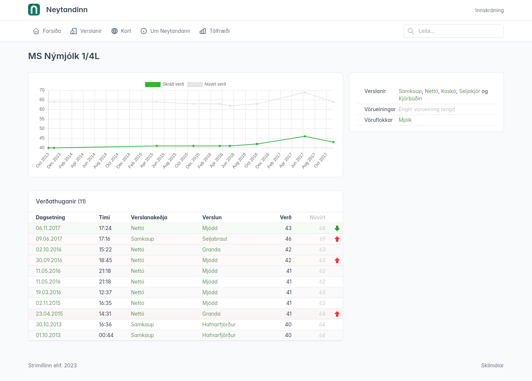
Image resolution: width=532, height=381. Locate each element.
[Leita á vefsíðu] (453, 31)
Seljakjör (469, 91)
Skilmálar (492, 365)
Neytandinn (58, 10)
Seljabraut (215, 239)
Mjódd (210, 228)
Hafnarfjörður (219, 324)
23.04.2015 (49, 313)
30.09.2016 (49, 260)
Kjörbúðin (410, 98)
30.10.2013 (49, 324)
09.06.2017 (49, 239)
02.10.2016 (49, 249)
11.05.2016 (48, 271)
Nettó (137, 228)
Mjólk (405, 120)
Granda (211, 249)
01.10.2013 (48, 335)
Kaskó (448, 91)
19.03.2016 (48, 292)
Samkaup (142, 239)
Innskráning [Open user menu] (489, 10)
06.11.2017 (48, 228)
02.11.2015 (48, 303)
